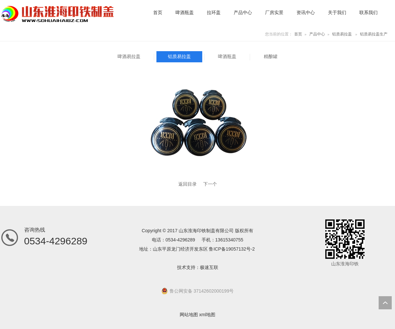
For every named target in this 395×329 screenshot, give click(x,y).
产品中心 (317, 34)
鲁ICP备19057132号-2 (232, 249)
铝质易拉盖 (342, 34)
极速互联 (209, 267)
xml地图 (207, 314)
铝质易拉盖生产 (373, 34)
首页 (298, 34)
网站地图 (189, 314)
